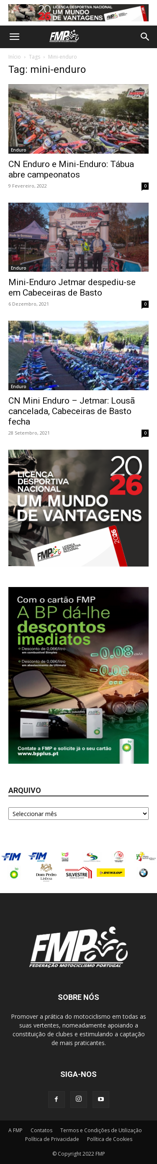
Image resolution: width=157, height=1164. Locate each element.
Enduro (18, 150)
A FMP (15, 1130)
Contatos (41, 1130)
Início (14, 56)
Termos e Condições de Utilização (101, 1130)
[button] (14, 37)
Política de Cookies (109, 1139)
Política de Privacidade (52, 1139)
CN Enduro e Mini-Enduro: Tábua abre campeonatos (71, 169)
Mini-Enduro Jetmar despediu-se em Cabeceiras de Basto (72, 287)
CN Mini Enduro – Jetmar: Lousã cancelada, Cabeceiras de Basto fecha (71, 411)
